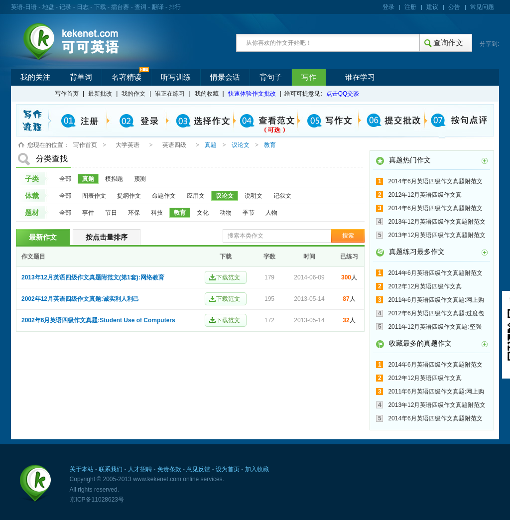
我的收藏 (207, 93)
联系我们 (111, 469)
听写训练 (176, 77)
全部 (65, 178)
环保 (134, 212)
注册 (410, 6)
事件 (88, 212)
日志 (83, 6)
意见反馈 (198, 469)
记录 (65, 6)
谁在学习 (360, 77)
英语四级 (174, 144)
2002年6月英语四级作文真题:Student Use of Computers (98, 320)
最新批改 (100, 93)
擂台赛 (120, 6)
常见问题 (482, 6)
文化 (203, 212)
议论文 (225, 195)
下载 (100, 6)
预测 (140, 178)
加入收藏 (257, 469)
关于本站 (82, 469)
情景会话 (225, 77)
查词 (140, 6)
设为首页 (228, 469)
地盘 (48, 6)
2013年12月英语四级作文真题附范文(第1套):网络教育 (92, 277)
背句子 (270, 77)
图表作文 (94, 195)
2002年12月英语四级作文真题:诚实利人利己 (80, 298)
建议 (432, 6)
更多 (485, 161)
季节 (249, 212)
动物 (226, 212)
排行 (175, 6)
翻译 (158, 6)
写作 (308, 77)
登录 (388, 6)
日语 (31, 6)
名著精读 (126, 77)
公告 (454, 6)
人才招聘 (140, 469)
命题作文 (164, 195)
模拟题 (114, 178)
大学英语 (127, 144)
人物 (271, 212)
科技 (157, 212)
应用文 (196, 195)
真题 (88, 178)
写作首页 (67, 93)
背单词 (81, 77)
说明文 (253, 195)
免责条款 (169, 469)
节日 (111, 212)
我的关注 (35, 77)
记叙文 (282, 195)
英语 (17, 6)
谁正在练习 (170, 93)
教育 (180, 212)
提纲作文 (129, 195)
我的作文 (133, 93)
